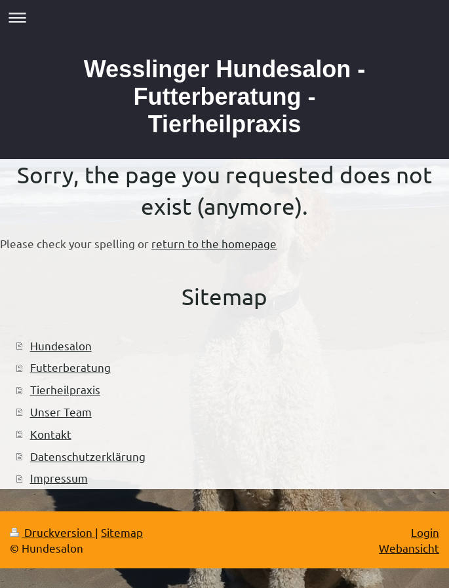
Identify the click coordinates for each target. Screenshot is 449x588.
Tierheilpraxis (65, 389)
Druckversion (52, 532)
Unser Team (61, 411)
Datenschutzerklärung (88, 456)
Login (425, 532)
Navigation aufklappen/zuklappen (224, 17)
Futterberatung (70, 367)
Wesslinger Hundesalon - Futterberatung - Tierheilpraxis (224, 97)
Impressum (59, 478)
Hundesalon (61, 345)
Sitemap (122, 532)
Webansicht (409, 548)
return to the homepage (214, 243)
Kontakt (50, 434)
